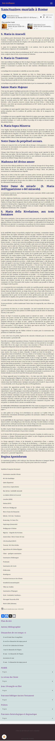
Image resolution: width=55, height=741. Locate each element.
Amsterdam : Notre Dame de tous (13, 537)
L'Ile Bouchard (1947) (9, 541)
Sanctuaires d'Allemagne (11, 557)
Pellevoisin (6, 570)
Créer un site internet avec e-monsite (27, 730)
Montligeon (6, 574)
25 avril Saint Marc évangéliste (12, 637)
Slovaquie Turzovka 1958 (11, 599)
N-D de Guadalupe (8, 478)
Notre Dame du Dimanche (11, 512)
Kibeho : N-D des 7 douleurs (12, 516)
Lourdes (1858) (7, 499)
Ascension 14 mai (8, 658)
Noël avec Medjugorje (10, 507)
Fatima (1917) (7, 503)
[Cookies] (4, 736)
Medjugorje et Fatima (9, 528)
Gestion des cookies (27, 738)
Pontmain (6, 562)
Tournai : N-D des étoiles (11, 545)
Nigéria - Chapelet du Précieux (12, 532)
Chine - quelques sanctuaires (12, 553)
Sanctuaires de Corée (9, 566)
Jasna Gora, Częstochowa (11, 487)
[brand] (8, 3)
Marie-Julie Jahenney (9, 603)
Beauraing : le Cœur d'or (10, 520)
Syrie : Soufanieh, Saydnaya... (12, 595)
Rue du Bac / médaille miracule (12, 491)
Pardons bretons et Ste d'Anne (12, 578)
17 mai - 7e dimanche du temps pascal (15, 662)
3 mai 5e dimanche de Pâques (12, 650)
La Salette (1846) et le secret (12, 495)
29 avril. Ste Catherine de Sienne (13, 645)
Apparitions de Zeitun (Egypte (12, 549)
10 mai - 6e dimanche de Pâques (13, 654)
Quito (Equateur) (8, 482)
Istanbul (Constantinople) (11, 582)
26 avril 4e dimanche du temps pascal (15, 641)
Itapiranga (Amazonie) (10, 524)
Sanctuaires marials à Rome (12, 474)
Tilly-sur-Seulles (8, 587)
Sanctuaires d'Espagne (10, 591)
